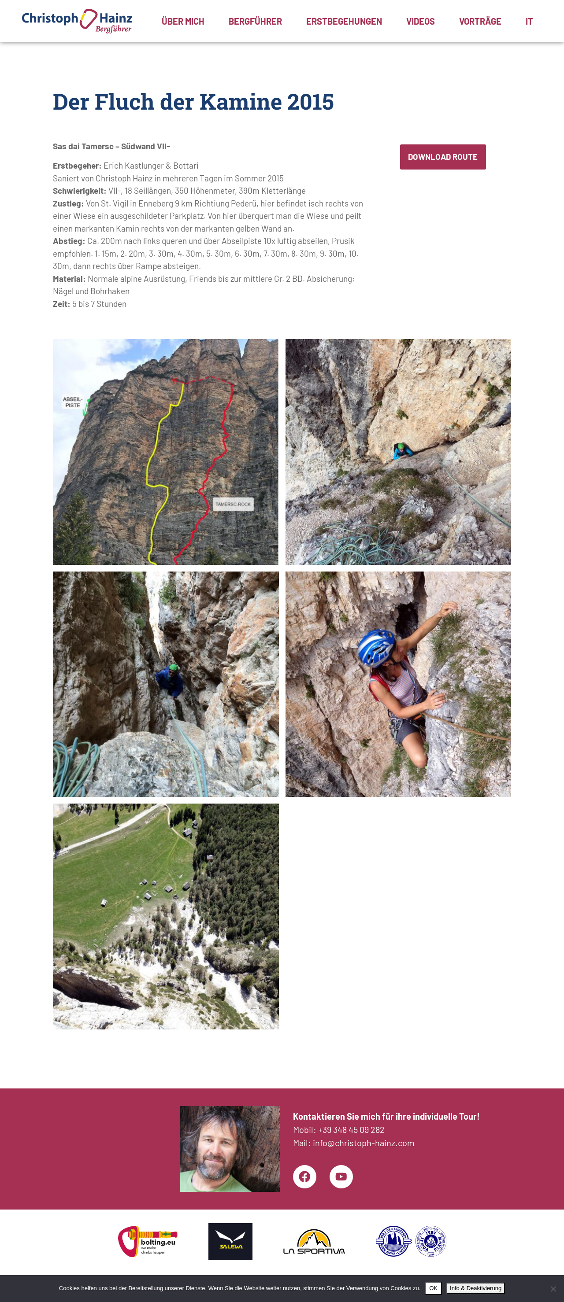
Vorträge (480, 21)
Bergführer (255, 21)
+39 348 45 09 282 (351, 1127)
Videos (420, 21)
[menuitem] (529, 21)
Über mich (183, 21)
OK (433, 1288)
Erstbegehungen (344, 21)
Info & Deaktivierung (475, 1288)
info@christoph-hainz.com (364, 1141)
